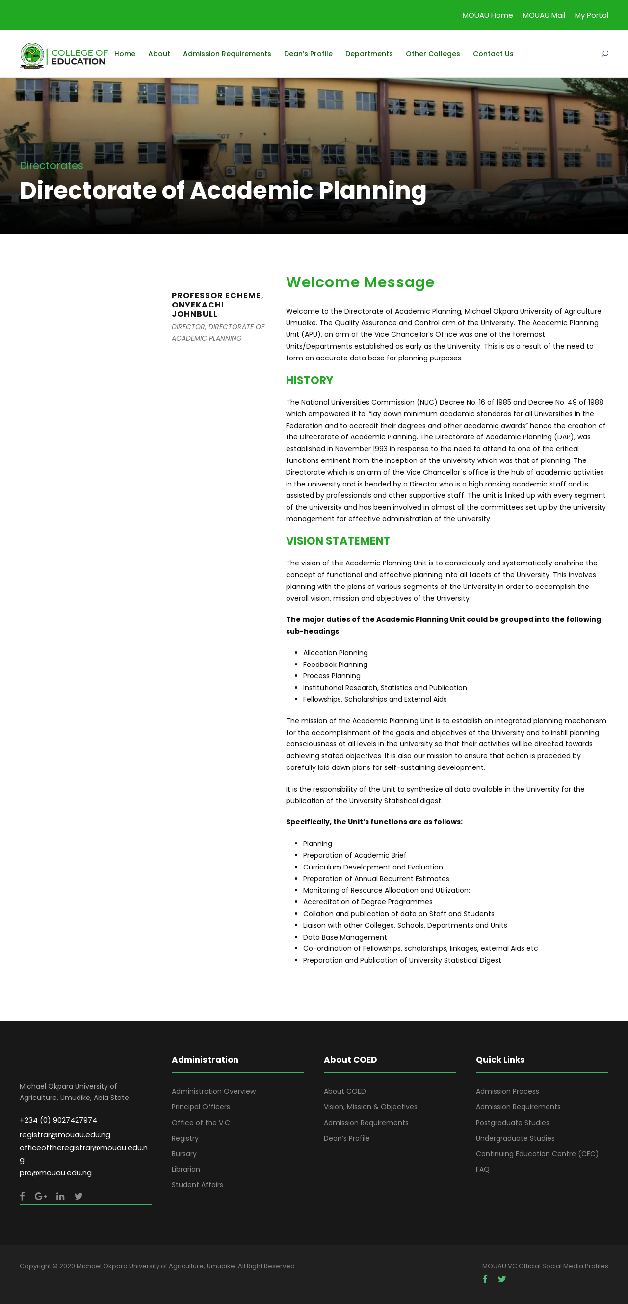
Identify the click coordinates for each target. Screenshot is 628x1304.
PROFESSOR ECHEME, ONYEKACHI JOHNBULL (218, 305)
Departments (369, 54)
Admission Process (507, 1091)
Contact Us (493, 54)
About (159, 54)
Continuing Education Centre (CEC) (537, 1154)
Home (124, 54)
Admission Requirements (227, 54)
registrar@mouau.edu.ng (65, 1134)
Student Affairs (197, 1185)
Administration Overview (214, 1091)
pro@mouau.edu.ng (56, 1172)
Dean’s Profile (308, 54)
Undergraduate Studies (515, 1138)
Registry (185, 1138)
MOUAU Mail (544, 15)
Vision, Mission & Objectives (371, 1107)
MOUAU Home (488, 15)
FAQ (483, 1169)
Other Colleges (433, 54)
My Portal (591, 15)
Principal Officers (201, 1107)
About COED (345, 1091)
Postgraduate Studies (513, 1122)
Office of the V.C (201, 1122)
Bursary (184, 1154)
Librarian (186, 1169)
